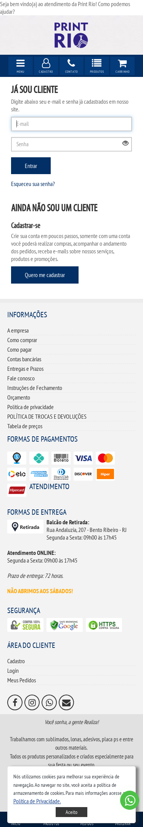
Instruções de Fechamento (34, 387)
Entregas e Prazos (25, 368)
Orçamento (18, 397)
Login (13, 670)
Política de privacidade (30, 407)
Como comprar (22, 340)
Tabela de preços (24, 426)
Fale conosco (21, 378)
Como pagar (19, 349)
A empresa (18, 330)
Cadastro (16, 661)
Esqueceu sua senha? (33, 184)
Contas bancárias (24, 359)
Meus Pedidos (21, 680)
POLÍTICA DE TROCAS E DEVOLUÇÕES (47, 416)
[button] (37, 801)
